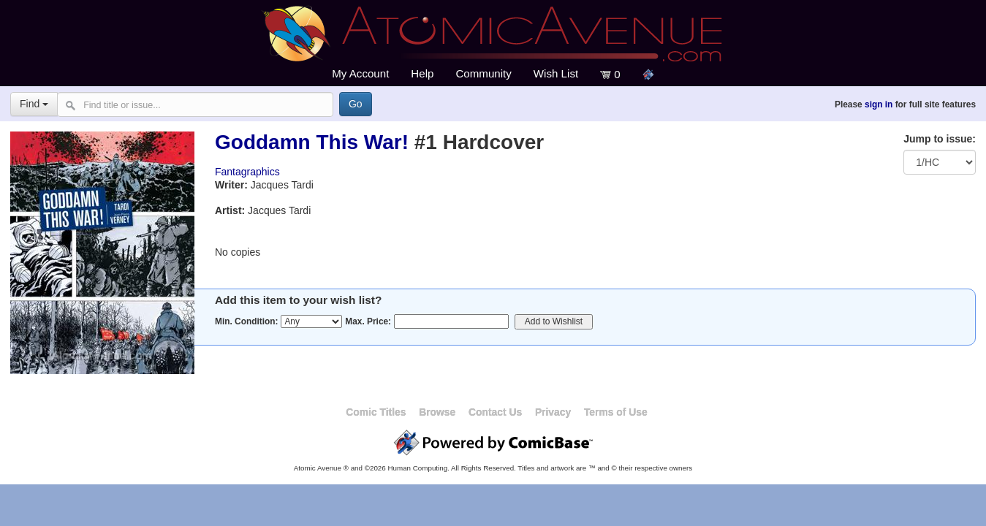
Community (483, 73)
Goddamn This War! (312, 142)
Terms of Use (616, 412)
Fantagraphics (247, 172)
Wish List (556, 73)
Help (422, 73)
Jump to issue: (939, 139)
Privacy (553, 412)
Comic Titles (376, 412)
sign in (878, 104)
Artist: (230, 210)
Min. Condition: (246, 321)
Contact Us (495, 412)
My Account (360, 73)
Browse (437, 412)
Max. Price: (368, 321)
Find (34, 104)
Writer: (231, 185)
